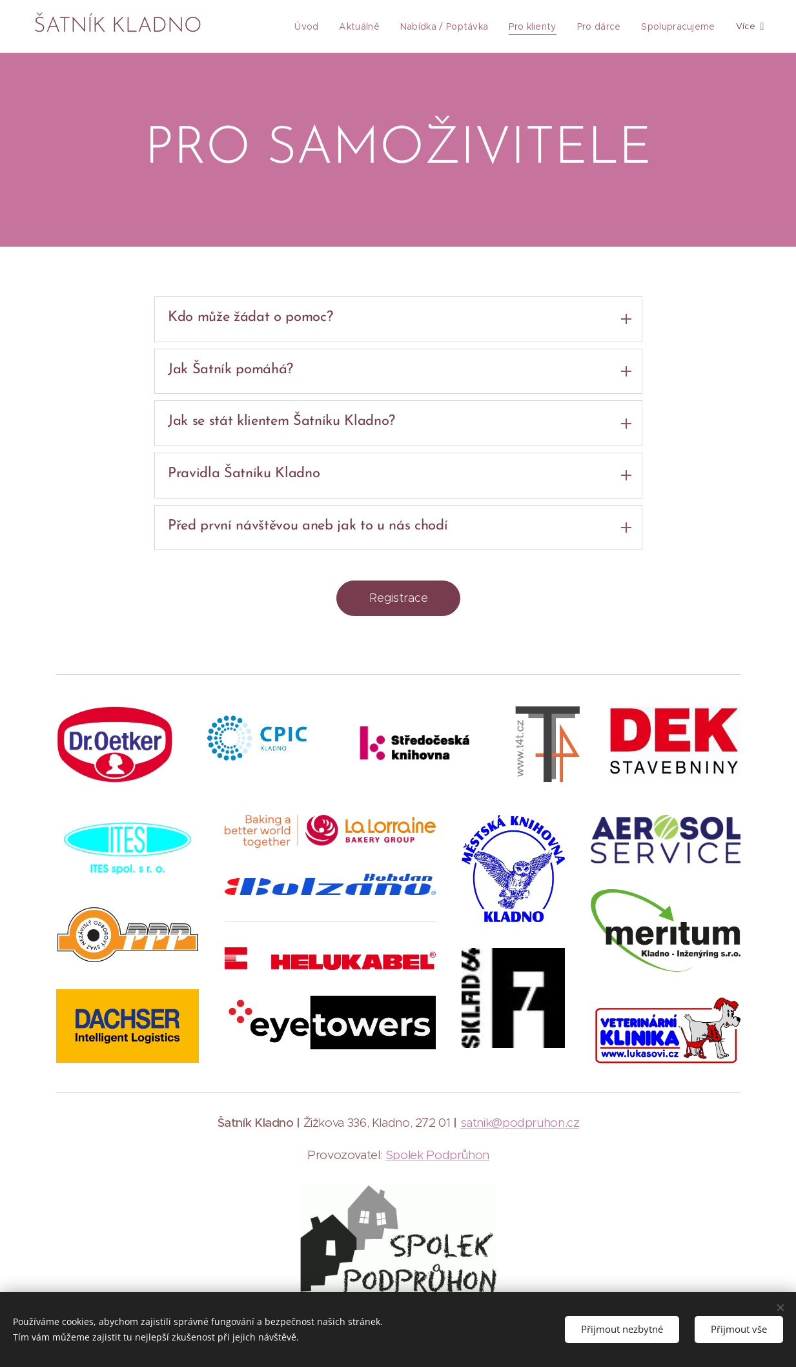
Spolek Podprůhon (437, 1154)
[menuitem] (320, 26)
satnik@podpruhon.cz (519, 1122)
